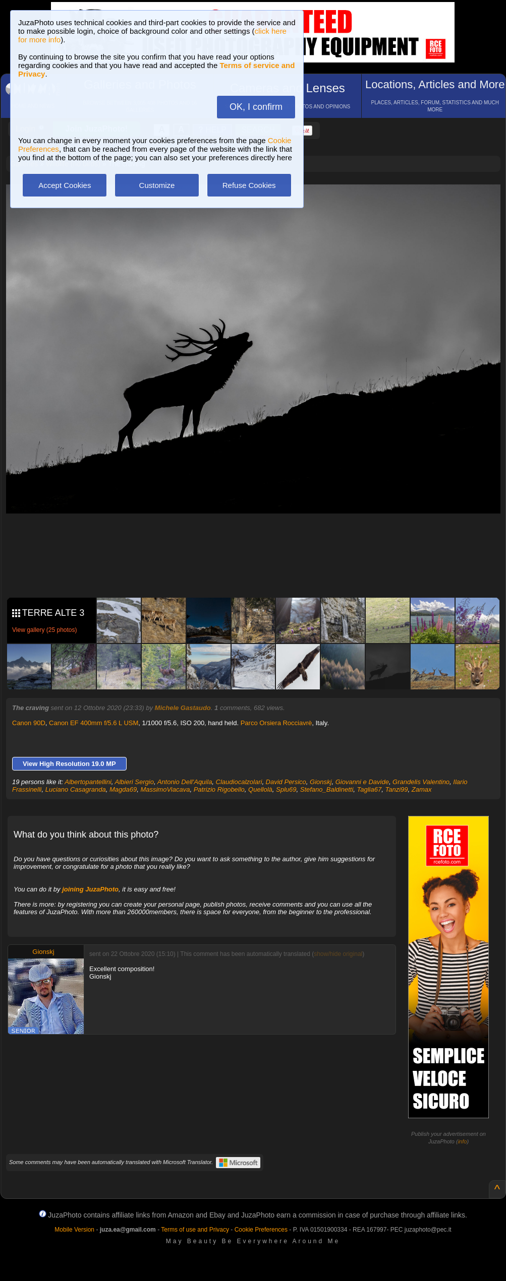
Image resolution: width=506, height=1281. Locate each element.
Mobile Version (74, 1229)
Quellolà (260, 789)
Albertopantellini (88, 782)
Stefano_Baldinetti (327, 789)
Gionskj (320, 782)
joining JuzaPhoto (90, 889)
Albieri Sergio (134, 782)
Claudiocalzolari (239, 782)
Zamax (422, 789)
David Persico (286, 782)
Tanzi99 (396, 789)
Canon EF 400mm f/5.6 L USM (93, 723)
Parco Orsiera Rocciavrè (276, 723)
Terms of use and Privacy (195, 1229)
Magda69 (123, 789)
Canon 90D (28, 723)
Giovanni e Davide (362, 782)
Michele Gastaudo (183, 708)
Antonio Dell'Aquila (184, 782)
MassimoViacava (165, 789)
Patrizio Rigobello (219, 789)
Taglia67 (369, 789)
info (462, 1141)
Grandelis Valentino (420, 782)
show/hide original (338, 953)
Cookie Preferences (261, 1229)
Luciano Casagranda (75, 789)
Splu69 (286, 789)
